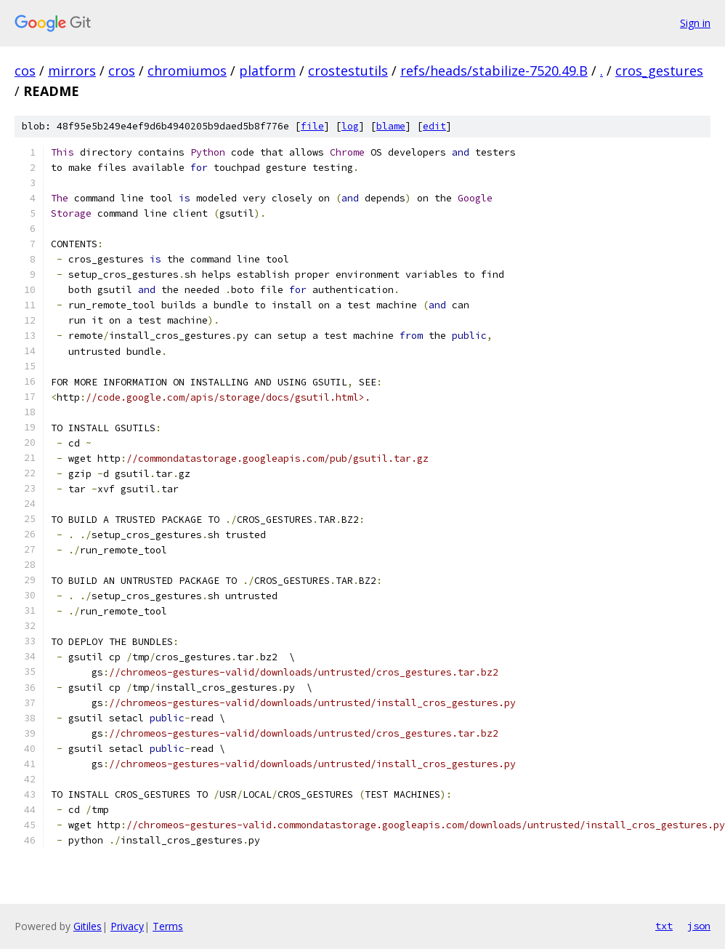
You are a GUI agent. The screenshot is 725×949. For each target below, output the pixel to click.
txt (664, 925)
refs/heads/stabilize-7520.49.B (494, 70)
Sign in (695, 23)
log (350, 126)
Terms (168, 926)
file (312, 126)
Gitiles (87, 926)
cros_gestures (659, 70)
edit (434, 126)
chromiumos (187, 70)
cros (121, 70)
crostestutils (348, 70)
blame (390, 126)
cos (25, 70)
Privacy (127, 926)
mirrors (72, 70)
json (698, 925)
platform (267, 70)
